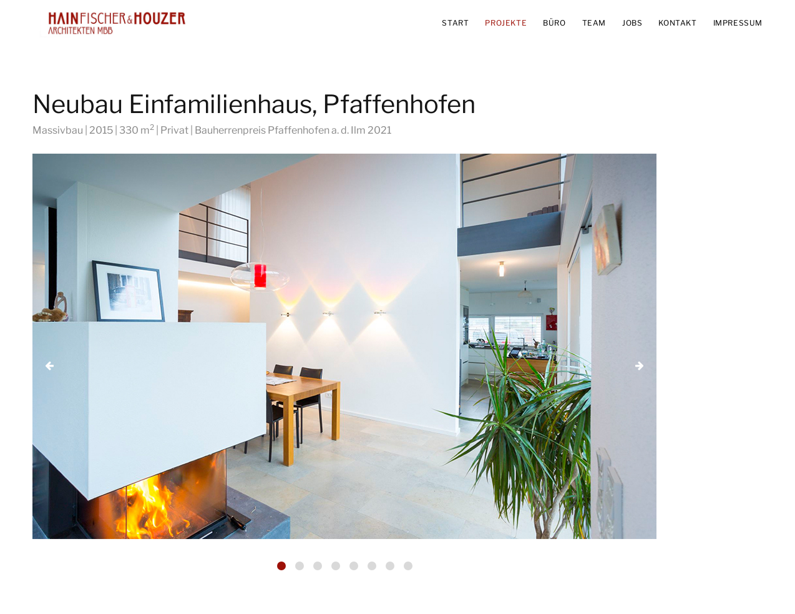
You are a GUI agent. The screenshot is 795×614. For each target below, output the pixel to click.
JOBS (632, 22)
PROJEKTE (506, 22)
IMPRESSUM (738, 22)
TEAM (594, 22)
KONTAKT (677, 22)
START (455, 22)
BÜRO (554, 22)
